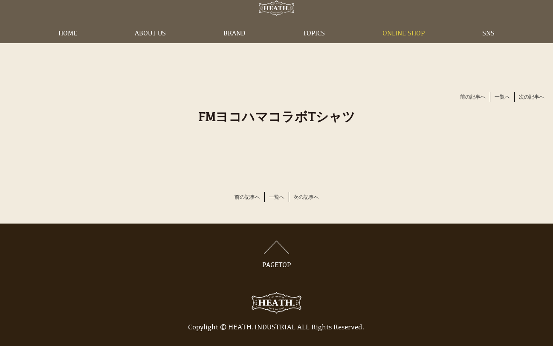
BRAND (234, 48)
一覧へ (502, 97)
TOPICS (314, 48)
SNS (488, 48)
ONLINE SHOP (403, 48)
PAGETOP (277, 255)
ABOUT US (150, 48)
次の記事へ (531, 97)
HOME (67, 48)
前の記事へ (473, 97)
